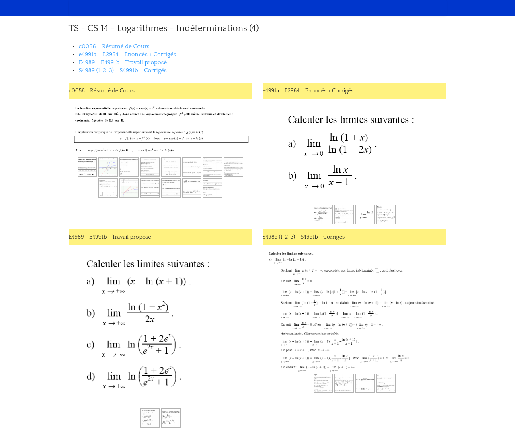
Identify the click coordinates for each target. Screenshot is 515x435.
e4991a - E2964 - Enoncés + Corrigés (127, 54)
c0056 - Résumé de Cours (114, 46)
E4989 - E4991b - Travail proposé (123, 62)
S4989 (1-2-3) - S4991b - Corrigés (123, 70)
